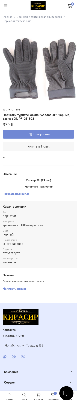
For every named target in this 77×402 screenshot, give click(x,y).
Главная (7, 16)
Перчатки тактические (17, 21)
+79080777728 (13, 336)
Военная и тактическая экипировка (39, 16)
